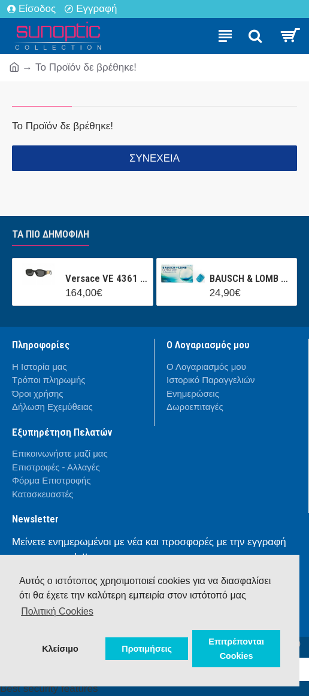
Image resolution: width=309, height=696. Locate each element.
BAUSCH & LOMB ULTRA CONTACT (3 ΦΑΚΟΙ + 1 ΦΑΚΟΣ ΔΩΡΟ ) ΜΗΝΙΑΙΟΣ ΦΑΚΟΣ (251, 278)
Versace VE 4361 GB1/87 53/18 (106, 278)
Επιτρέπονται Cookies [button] (236, 649)
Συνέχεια (154, 158)
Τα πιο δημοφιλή (50, 234)
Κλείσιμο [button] (60, 649)
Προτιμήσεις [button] (147, 649)
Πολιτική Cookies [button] (57, 611)
